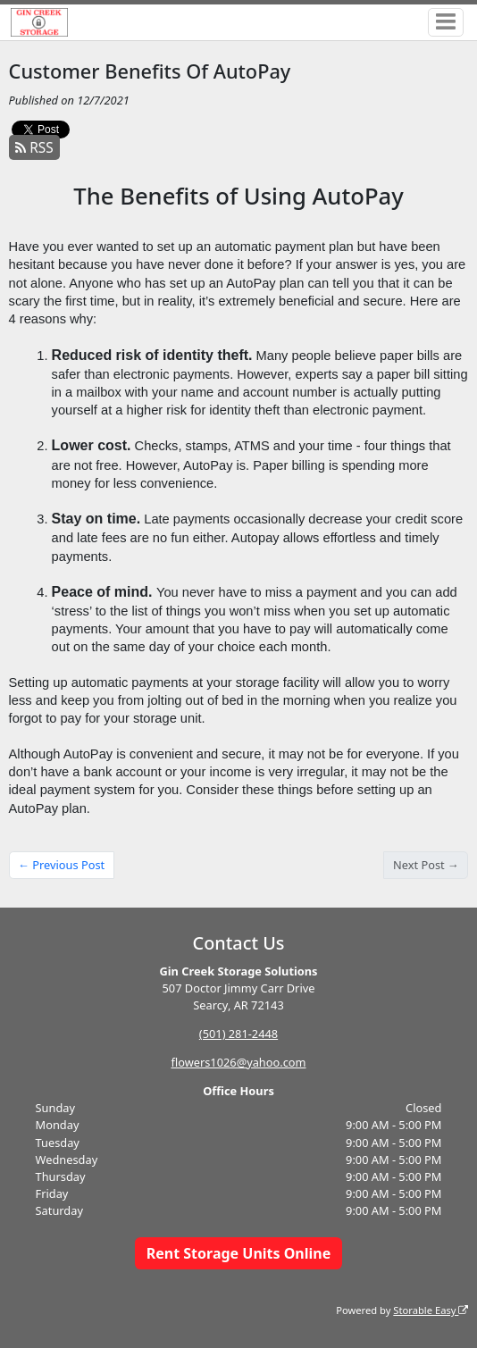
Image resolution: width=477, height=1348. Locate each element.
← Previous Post (61, 859)
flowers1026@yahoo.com (238, 1057)
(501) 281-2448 (238, 1028)
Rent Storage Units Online (238, 1248)
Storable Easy (430, 1304)
